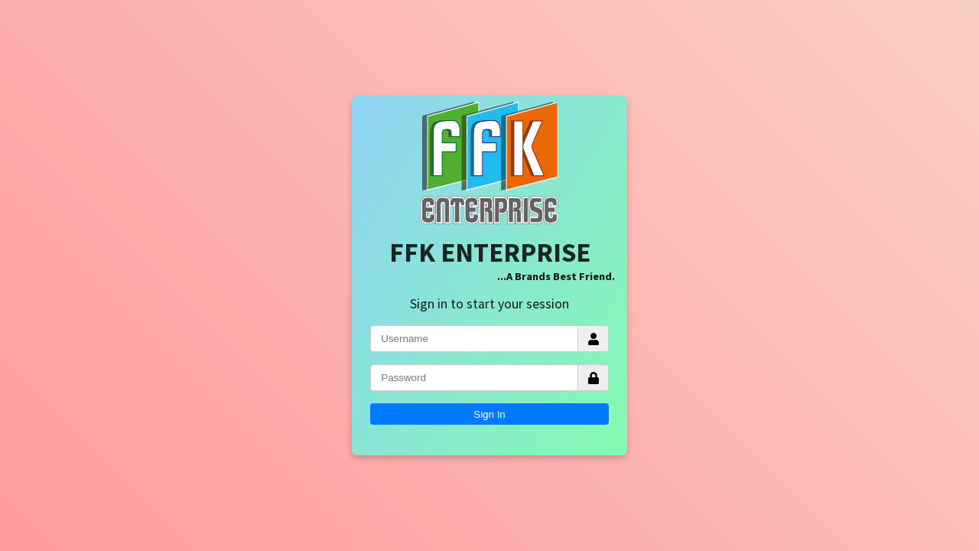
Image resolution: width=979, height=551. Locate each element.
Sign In (489, 414)
